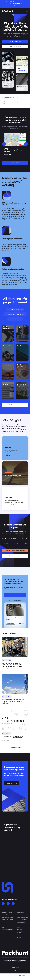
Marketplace (7, 919)
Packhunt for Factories (8, 914)
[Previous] (4, 144)
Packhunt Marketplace (8, 917)
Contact (19, 934)
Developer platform (7, 912)
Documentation (21, 922)
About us (19, 929)
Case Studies (20, 914)
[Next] (26, 144)
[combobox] (23, 975)
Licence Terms (15, 967)
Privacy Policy (15, 964)
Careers (19, 932)
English (22, 975)
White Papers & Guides (23, 917)
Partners (19, 937)
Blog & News (20, 912)
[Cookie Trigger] (15, 971)
